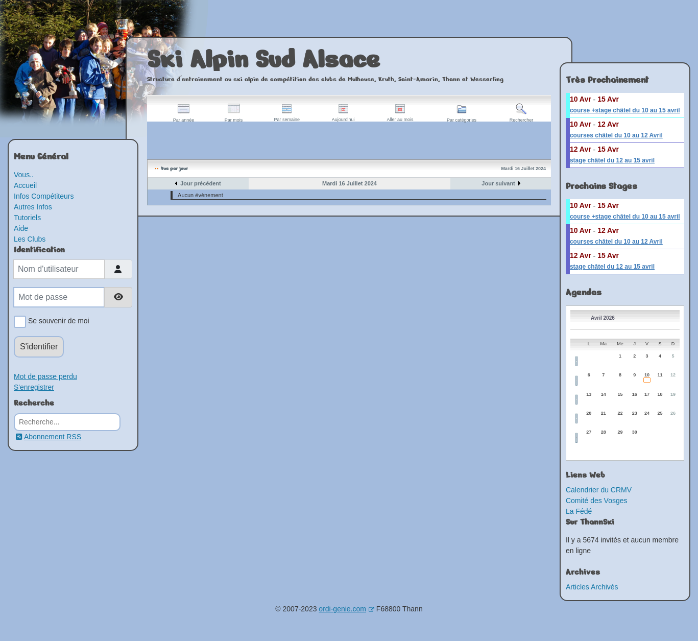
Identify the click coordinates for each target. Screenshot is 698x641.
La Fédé (579, 511)
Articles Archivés (592, 587)
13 (588, 394)
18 (659, 394)
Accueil (25, 185)
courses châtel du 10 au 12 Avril (616, 135)
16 (634, 394)
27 (588, 432)
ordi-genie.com (346, 609)
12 (673, 374)
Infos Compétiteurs (44, 196)
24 (646, 413)
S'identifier (39, 346)
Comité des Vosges (597, 500)
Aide (21, 228)
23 (634, 413)
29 (619, 432)
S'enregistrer (34, 387)
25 (659, 413)
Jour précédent (200, 183)
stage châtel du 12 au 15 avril (612, 160)
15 (619, 394)
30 (634, 432)
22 (619, 413)
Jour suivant (498, 183)
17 (646, 394)
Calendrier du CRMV (599, 490)
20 (588, 413)
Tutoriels (27, 217)
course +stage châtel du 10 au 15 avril (625, 110)
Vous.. (24, 175)
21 (603, 413)
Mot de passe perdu (45, 376)
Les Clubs (29, 239)
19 (673, 394)
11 (659, 374)
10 (646, 374)
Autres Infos (33, 207)
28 (603, 432)
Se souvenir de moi (57, 322)
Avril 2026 (603, 318)
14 (603, 394)
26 (673, 413)
